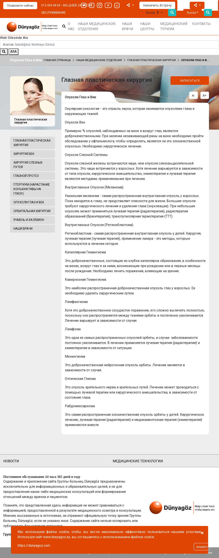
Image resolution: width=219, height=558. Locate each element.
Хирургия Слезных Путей (28, 165)
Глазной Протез (26, 176)
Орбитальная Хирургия (31, 211)
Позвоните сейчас (20, 5)
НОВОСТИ (11, 461)
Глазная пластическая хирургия (151, 60)
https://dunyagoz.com (34, 545)
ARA (13, 52)
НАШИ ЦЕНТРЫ (147, 26)
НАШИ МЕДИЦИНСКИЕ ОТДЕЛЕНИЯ (97, 26)
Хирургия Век (23, 154)
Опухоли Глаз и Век (195, 60)
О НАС (71, 26)
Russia (153, 12)
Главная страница (57, 60)
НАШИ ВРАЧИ (127, 26)
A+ (205, 95)
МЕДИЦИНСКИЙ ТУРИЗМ (174, 26)
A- (193, 95)
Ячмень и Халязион (28, 220)
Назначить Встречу (157, 5)
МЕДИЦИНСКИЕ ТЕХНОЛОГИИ (138, 461)
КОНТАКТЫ (201, 24)
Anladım (201, 547)
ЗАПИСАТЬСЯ (190, 80)
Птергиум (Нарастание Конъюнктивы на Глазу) (31, 189)
